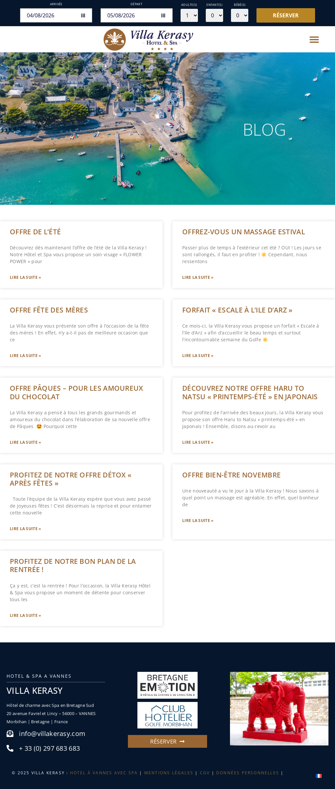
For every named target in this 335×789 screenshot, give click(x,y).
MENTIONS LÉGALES (168, 773)
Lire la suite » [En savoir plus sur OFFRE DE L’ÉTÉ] (25, 277)
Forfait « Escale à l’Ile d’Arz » (237, 309)
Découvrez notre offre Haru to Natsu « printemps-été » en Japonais (250, 392)
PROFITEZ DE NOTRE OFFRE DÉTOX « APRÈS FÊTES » (71, 479)
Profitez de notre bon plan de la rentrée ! (73, 565)
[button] (314, 39)
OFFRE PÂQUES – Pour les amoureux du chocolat (76, 392)
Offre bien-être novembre (231, 474)
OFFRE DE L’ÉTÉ (35, 231)
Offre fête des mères (49, 309)
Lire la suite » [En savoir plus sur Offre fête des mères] (25, 355)
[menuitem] (318, 775)
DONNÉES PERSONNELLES (247, 773)
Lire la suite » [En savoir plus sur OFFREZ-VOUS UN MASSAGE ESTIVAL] (198, 277)
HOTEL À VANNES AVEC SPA (104, 773)
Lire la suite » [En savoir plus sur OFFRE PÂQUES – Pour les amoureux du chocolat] (25, 442)
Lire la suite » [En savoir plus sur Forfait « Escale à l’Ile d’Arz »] (198, 355)
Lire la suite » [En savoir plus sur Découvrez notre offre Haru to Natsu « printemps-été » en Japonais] (198, 442)
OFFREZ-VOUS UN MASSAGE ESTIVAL (243, 231)
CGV (205, 773)
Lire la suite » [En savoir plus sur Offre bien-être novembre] (198, 520)
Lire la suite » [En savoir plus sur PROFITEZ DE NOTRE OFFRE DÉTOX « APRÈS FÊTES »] (25, 528)
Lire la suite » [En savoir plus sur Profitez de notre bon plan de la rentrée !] (25, 615)
